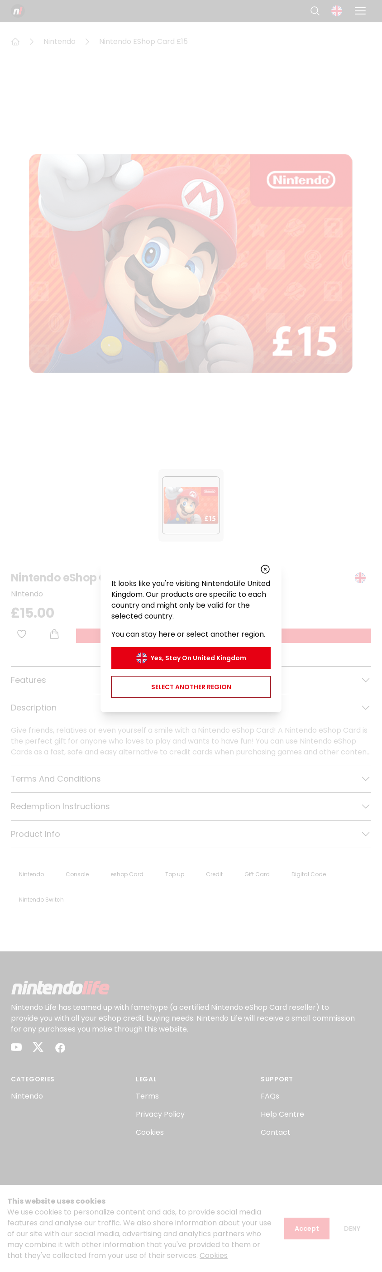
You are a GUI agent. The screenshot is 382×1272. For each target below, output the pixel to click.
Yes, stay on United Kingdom (191, 658)
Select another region (191, 686)
